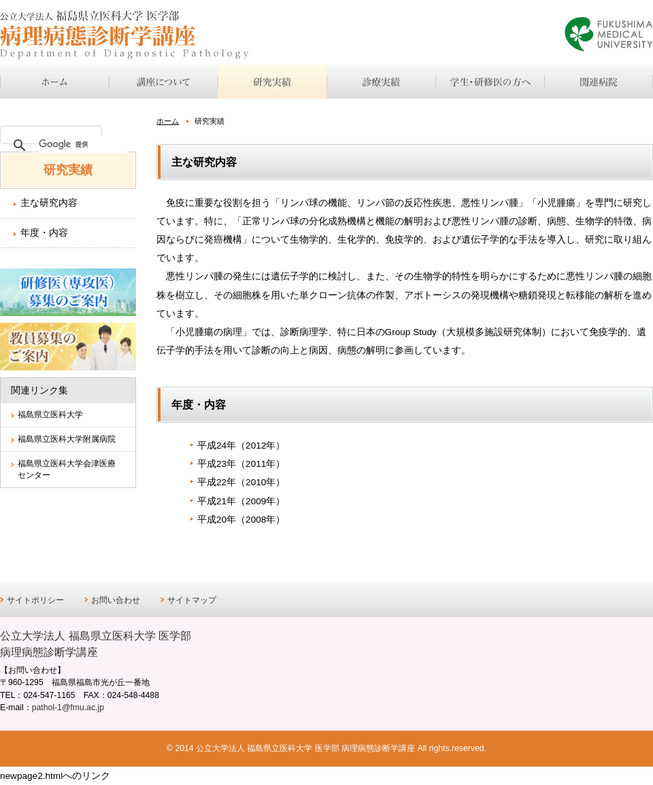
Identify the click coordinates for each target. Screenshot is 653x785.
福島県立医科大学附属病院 (67, 439)
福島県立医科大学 (50, 414)
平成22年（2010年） (241, 482)
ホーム (167, 121)
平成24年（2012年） (241, 445)
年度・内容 (44, 233)
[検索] (83, 144)
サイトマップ (191, 600)
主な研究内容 (49, 203)
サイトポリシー (35, 600)
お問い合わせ (115, 600)
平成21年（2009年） (241, 501)
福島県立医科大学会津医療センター (67, 469)
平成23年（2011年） (241, 464)
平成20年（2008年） (241, 519)
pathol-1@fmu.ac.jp (68, 707)
